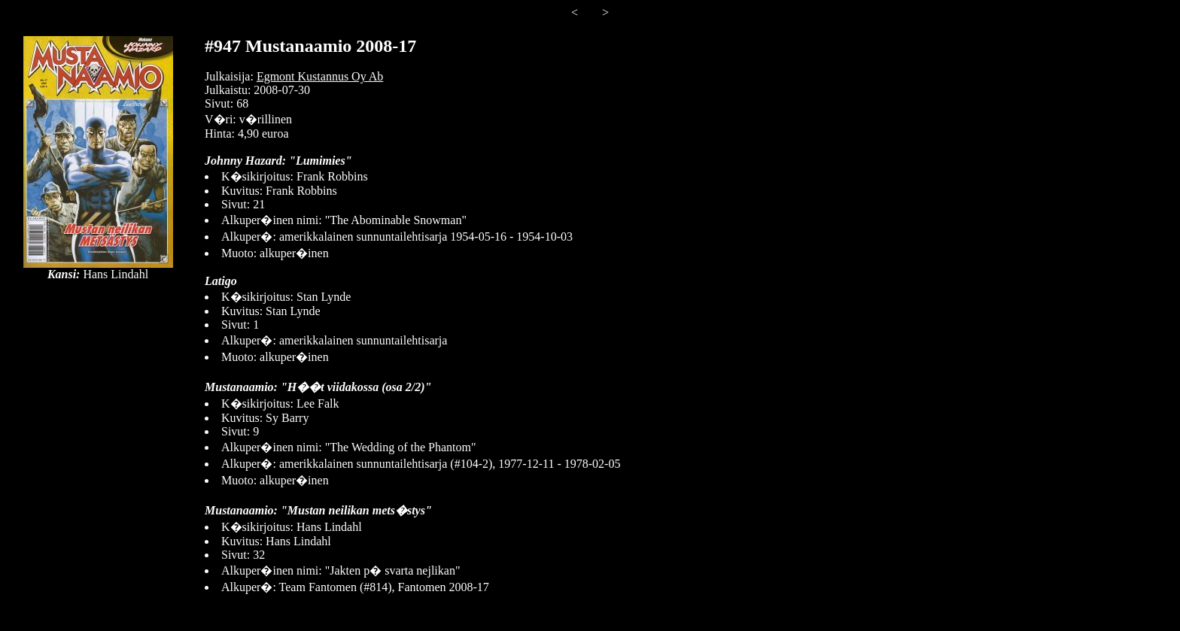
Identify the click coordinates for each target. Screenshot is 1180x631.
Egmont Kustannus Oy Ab (320, 76)
